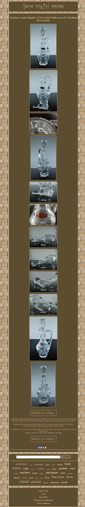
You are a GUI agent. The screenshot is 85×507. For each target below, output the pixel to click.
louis (68, 463)
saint (62, 472)
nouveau (54, 482)
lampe (34, 473)
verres (16, 468)
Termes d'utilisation (43, 503)
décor (47, 477)
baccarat (58, 477)
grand (24, 478)
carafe (64, 482)
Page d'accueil (43, 491)
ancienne (52, 472)
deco (41, 478)
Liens (43, 494)
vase (72, 468)
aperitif (45, 483)
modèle (59, 464)
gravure (70, 473)
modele (62, 468)
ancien (36, 482)
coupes (41, 473)
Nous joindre (43, 497)
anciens (25, 472)
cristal (24, 481)
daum (54, 469)
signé (48, 469)
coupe (30, 465)
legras (48, 464)
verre (69, 477)
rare (16, 473)
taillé (37, 478)
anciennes (21, 463)
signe (53, 464)
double (31, 478)
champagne (38, 464)
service (33, 469)
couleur (40, 468)
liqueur (17, 477)
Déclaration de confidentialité (43, 500)
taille (26, 468)
